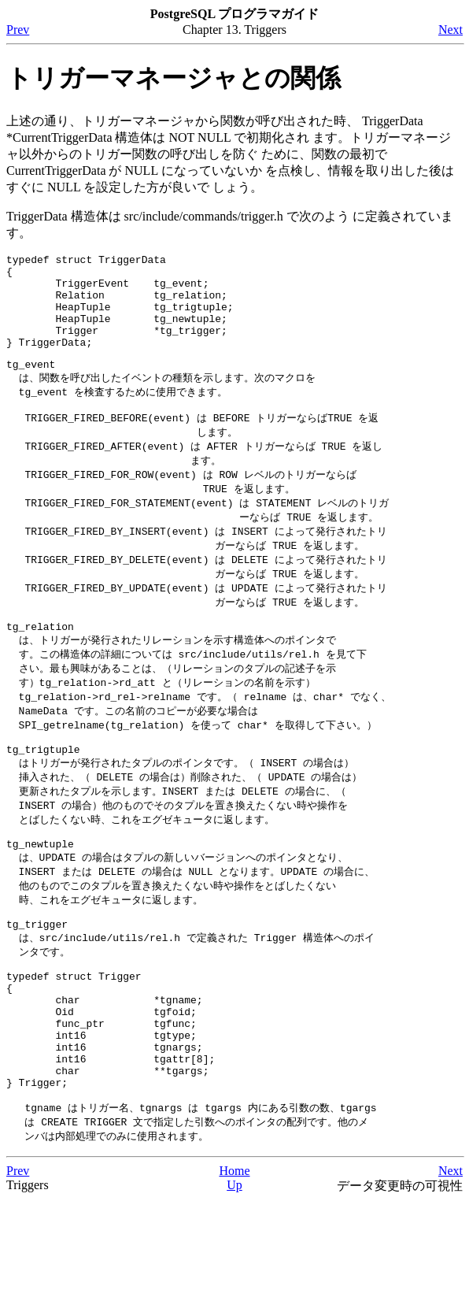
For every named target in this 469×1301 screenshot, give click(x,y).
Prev (17, 29)
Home (234, 1270)
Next (450, 29)
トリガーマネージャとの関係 (173, 78)
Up (234, 1285)
